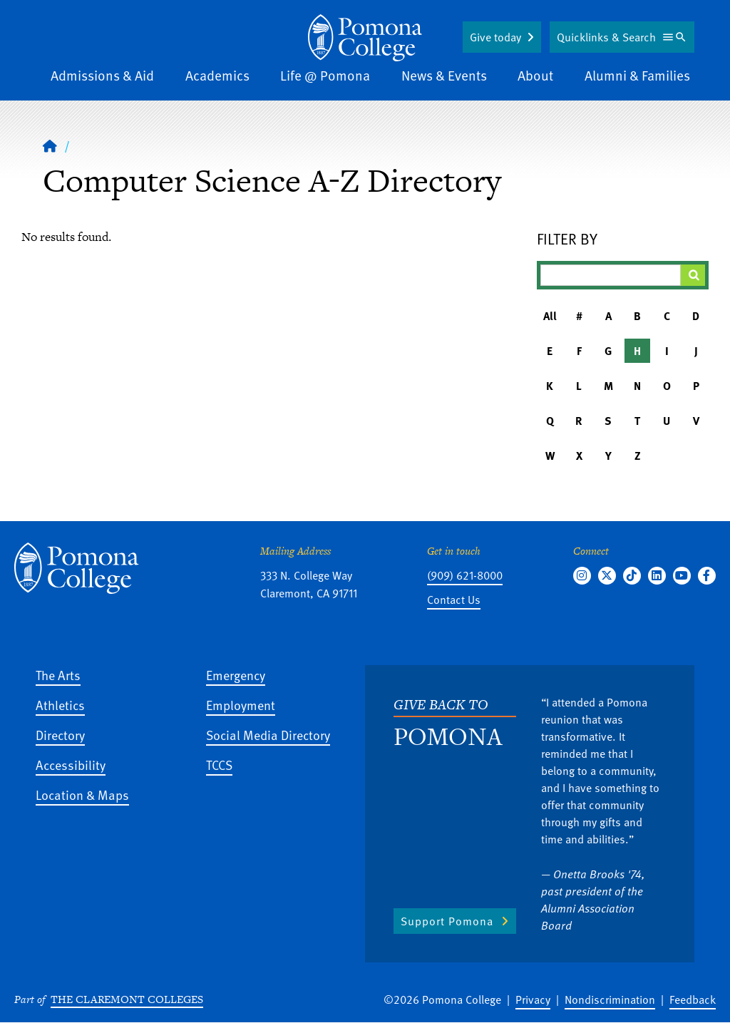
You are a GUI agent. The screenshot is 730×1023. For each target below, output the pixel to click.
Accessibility (71, 764)
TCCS (219, 764)
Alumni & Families (637, 75)
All (550, 315)
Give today (495, 37)
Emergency (235, 674)
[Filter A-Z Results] (610, 275)
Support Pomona (447, 921)
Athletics (60, 704)
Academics (217, 75)
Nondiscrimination (610, 999)
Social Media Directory (268, 734)
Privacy (532, 999)
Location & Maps (82, 794)
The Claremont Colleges (127, 999)
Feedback (692, 999)
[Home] (50, 145)
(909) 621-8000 (465, 575)
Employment (240, 704)
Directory (60, 734)
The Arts (58, 674)
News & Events (444, 75)
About (535, 75)
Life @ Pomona (325, 75)
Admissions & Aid (102, 75)
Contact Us (453, 599)
